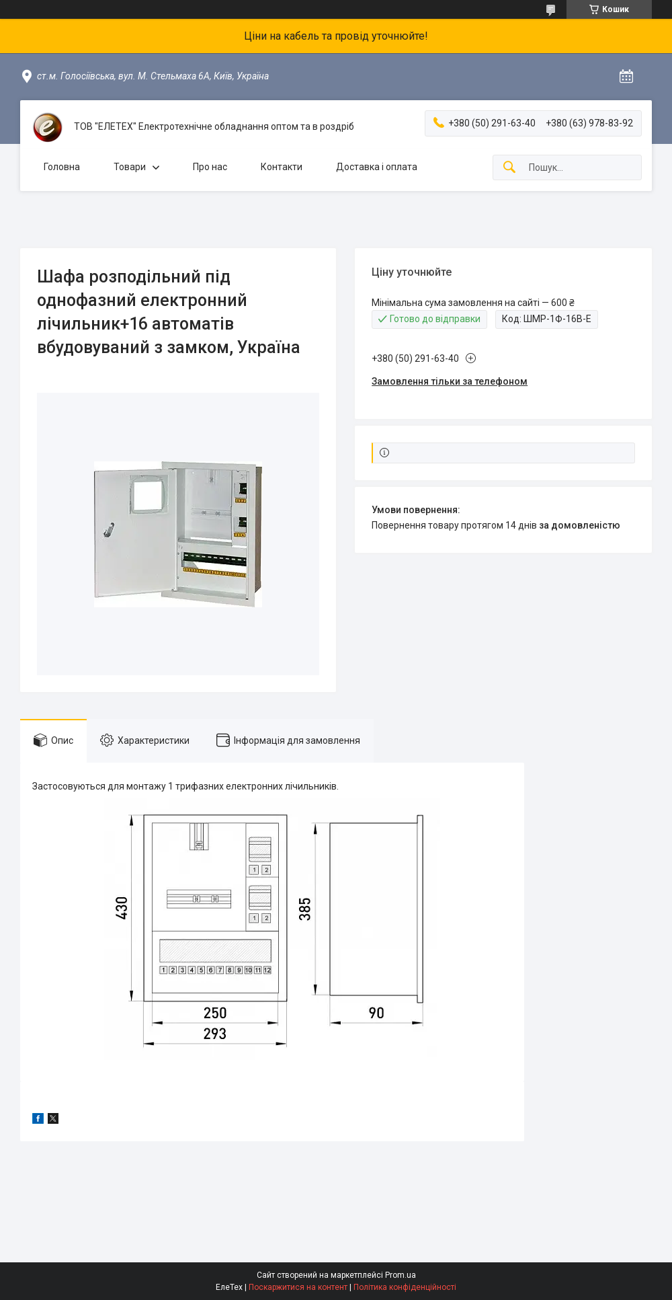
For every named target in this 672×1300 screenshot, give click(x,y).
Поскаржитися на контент (298, 1287)
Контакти (281, 166)
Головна (62, 166)
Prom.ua (400, 1275)
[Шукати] (509, 167)
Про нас (210, 166)
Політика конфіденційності (404, 1287)
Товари (130, 166)
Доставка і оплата (376, 166)
